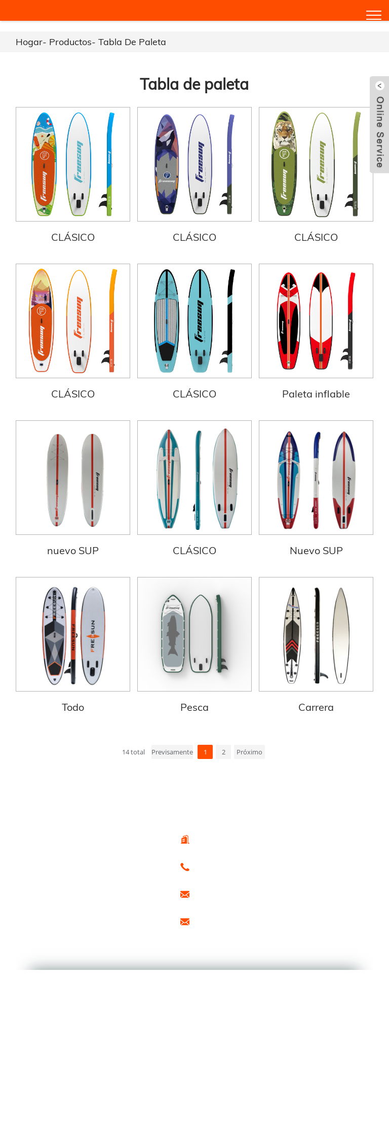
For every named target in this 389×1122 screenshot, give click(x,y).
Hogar (29, 42)
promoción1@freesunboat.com (240, 920)
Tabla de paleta (132, 42)
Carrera (316, 707)
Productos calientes (49, 921)
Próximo (249, 751)
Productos (70, 42)
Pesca (194, 707)
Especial (34, 932)
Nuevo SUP (316, 550)
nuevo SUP (73, 550)
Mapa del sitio (113, 921)
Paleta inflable (316, 393)
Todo (73, 707)
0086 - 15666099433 (224, 866)
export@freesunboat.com (232, 893)
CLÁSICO (73, 237)
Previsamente (172, 751)
